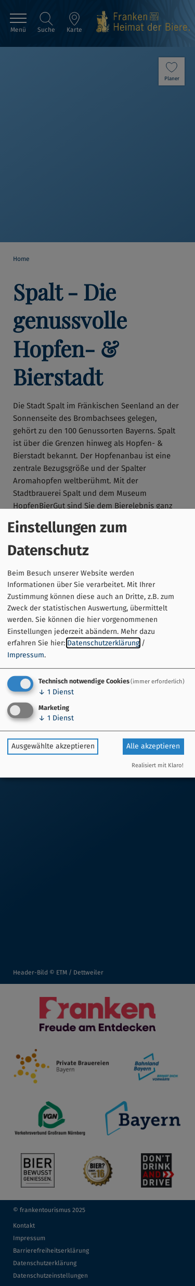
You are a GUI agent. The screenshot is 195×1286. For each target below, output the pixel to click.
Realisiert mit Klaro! (158, 765)
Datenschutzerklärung (103, 643)
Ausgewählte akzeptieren (53, 746)
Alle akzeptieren (153, 746)
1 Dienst (56, 692)
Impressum (25, 654)
